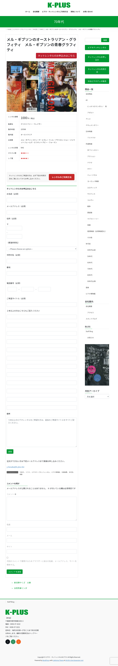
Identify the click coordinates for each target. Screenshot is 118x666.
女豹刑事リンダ (20, 588)
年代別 (71, 472)
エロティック (92, 187)
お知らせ (90, 337)
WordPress (46, 660)
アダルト (90, 112)
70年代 (22, 472)
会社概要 (89, 306)
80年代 (89, 275)
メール (9, 535)
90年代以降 (91, 281)
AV (87, 100)
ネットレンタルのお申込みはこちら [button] (56, 55)
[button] (97, 47)
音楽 (87, 287)
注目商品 (89, 94)
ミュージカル (92, 175)
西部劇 (89, 212)
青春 (21, 474)
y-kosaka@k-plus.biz (15, 466)
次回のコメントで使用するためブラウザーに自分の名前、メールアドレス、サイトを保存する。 (42, 563)
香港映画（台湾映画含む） (97, 231)
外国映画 (64, 472)
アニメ (88, 119)
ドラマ (28, 472)
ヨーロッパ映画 (93, 181)
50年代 (89, 256)
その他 (89, 237)
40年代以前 (91, 250)
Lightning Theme (58, 660)
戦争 (89, 206)
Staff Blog (89, 331)
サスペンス (91, 194)
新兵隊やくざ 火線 (22, 582)
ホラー (89, 169)
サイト (9, 546)
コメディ (90, 200)
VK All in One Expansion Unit (74, 660)
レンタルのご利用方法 (61, 177)
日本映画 (89, 131)
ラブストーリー (93, 219)
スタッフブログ (91, 319)
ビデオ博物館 (56, 472)
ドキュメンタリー (92, 125)
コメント (11, 494)
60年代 (89, 262)
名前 (8, 524)
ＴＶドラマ (91, 137)
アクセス (90, 312)
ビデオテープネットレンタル (41, 472)
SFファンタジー (93, 150)
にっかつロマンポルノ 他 (97, 106)
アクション (91, 156)
